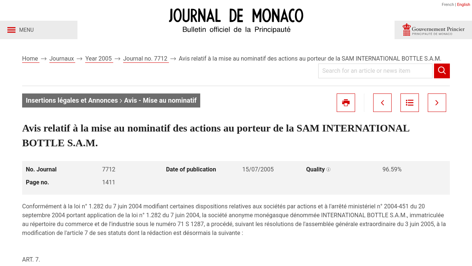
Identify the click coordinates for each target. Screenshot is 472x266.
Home (30, 58)
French (448, 4)
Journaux (62, 58)
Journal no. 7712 (146, 58)
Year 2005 (99, 58)
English (463, 4)
